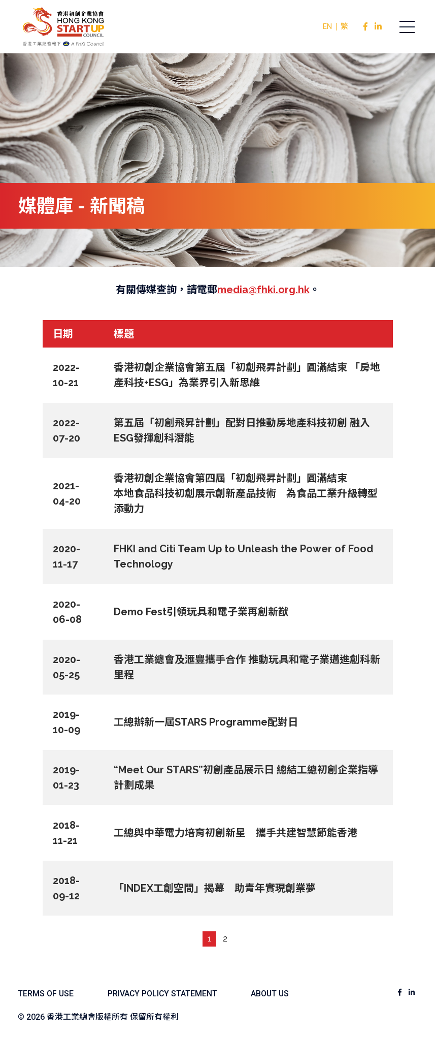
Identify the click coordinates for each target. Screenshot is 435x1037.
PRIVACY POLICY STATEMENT (165, 989)
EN (327, 26)
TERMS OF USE (46, 989)
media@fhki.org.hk (263, 290)
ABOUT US (275, 989)
